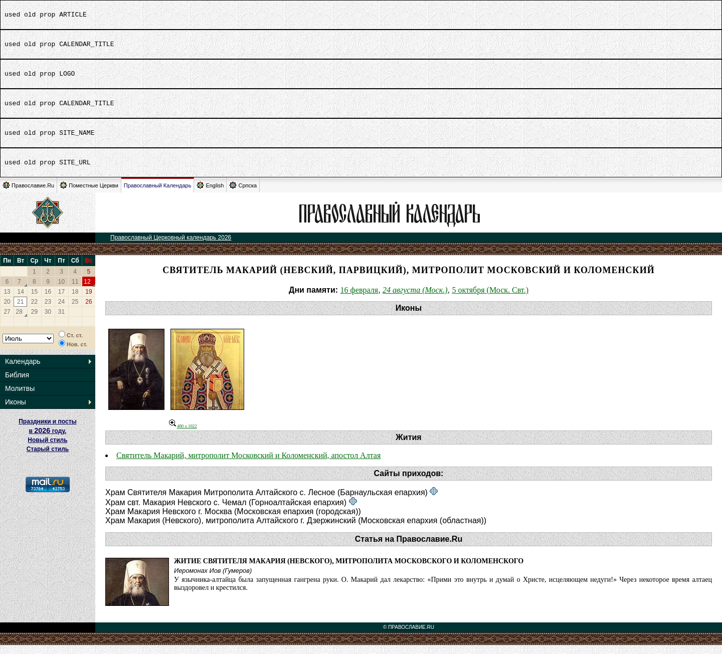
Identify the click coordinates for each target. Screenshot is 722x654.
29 (34, 320)
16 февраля (359, 299)
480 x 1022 (183, 435)
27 (7, 320)
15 (34, 300)
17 (61, 300)
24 (61, 310)
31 (61, 320)
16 (48, 300)
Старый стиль (48, 458)
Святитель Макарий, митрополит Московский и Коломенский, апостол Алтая (248, 464)
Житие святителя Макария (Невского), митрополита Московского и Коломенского (348, 570)
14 (21, 300)
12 (87, 290)
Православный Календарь (158, 194)
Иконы (15, 411)
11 (75, 290)
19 (88, 300)
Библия (17, 384)
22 (34, 310)
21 (20, 310)
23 (48, 310)
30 (48, 320)
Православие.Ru (28, 194)
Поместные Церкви (89, 194)
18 (75, 300)
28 (19, 320)
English (210, 194)
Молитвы (20, 397)
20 (7, 310)
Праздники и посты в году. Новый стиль (48, 440)
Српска (243, 194)
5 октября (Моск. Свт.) (490, 299)
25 (75, 310)
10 (61, 290)
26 (88, 310)
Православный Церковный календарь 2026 (170, 246)
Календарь (23, 370)
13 (7, 300)
